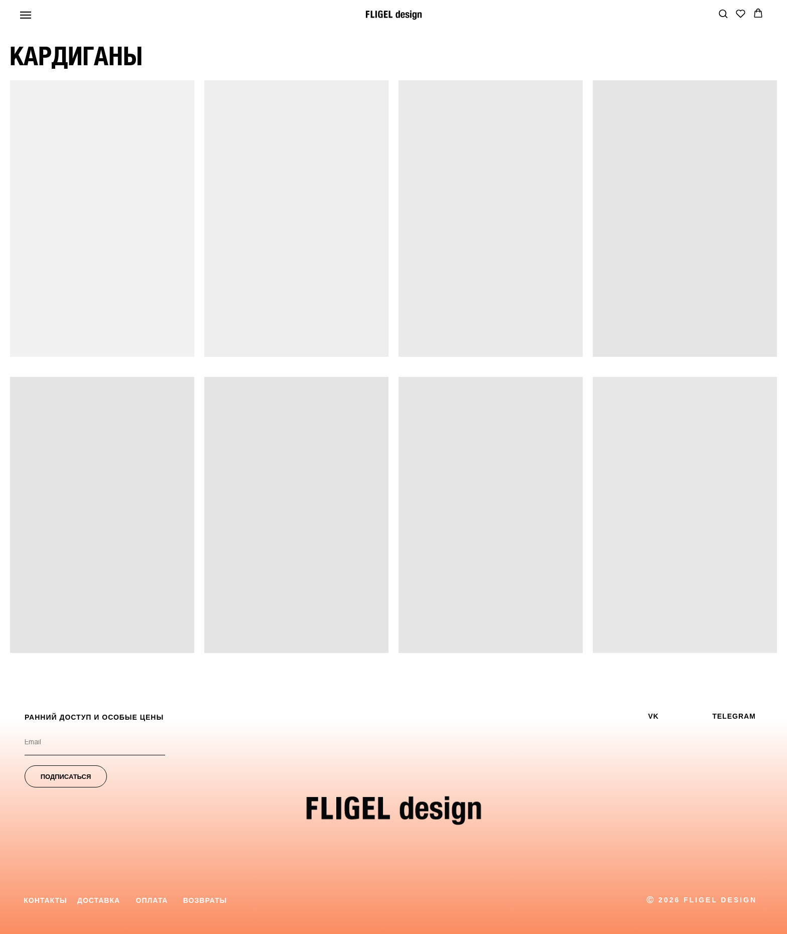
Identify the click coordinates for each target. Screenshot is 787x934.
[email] (95, 742)
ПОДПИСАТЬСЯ (66, 776)
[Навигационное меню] (25, 15)
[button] (723, 13)
